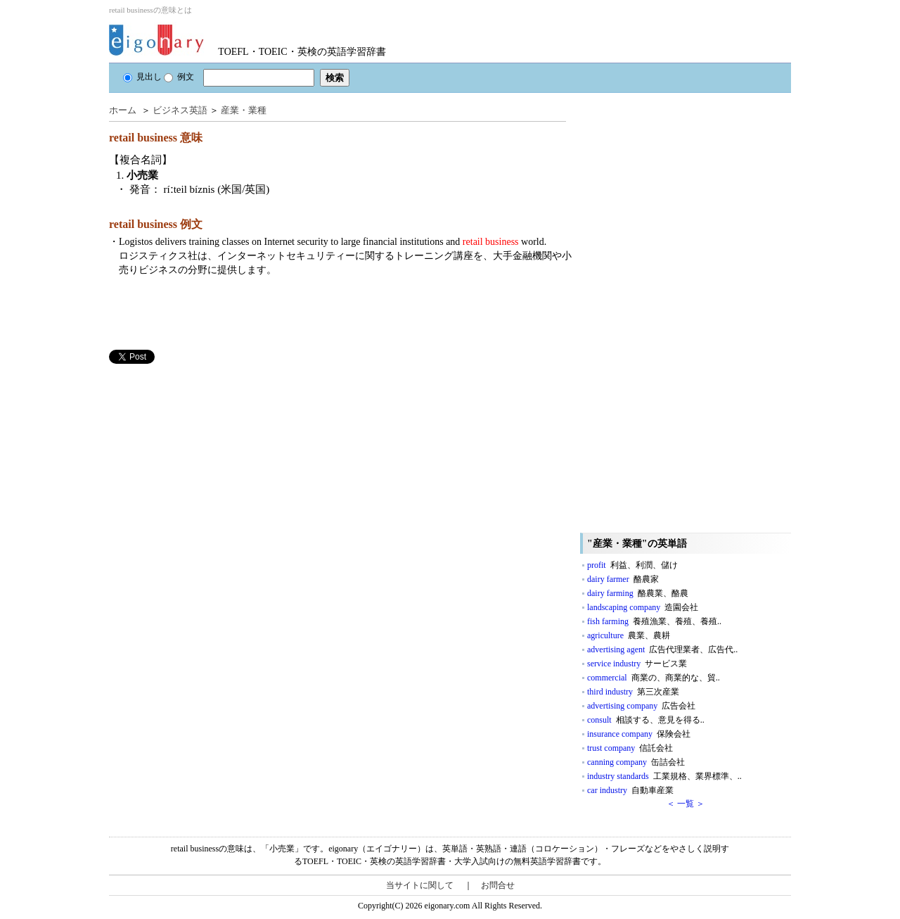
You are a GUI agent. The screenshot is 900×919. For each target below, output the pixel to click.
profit (632, 565)
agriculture (628, 635)
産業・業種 (243, 110)
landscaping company (642, 607)
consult (646, 720)
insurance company (638, 734)
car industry (630, 790)
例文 (179, 77)
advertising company (641, 706)
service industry (637, 663)
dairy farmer (623, 579)
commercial (653, 678)
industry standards (664, 776)
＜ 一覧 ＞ (686, 804)
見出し (142, 77)
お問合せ (498, 885)
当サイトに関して (420, 885)
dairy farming (637, 593)
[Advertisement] (214, 462)
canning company (636, 762)
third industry (633, 692)
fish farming (654, 621)
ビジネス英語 (180, 110)
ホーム (122, 110)
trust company (630, 748)
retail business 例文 (155, 224)
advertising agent (662, 649)
